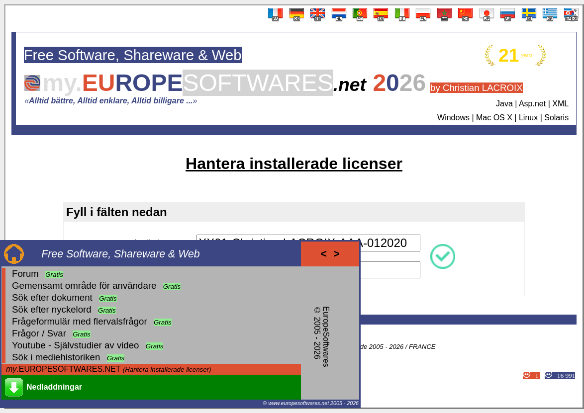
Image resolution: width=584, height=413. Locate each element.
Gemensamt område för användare (84, 285)
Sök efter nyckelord (52, 309)
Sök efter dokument (52, 297)
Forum (25, 273)
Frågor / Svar (39, 333)
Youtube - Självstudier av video (75, 345)
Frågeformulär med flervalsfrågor (79, 321)
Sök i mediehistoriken (56, 357)
